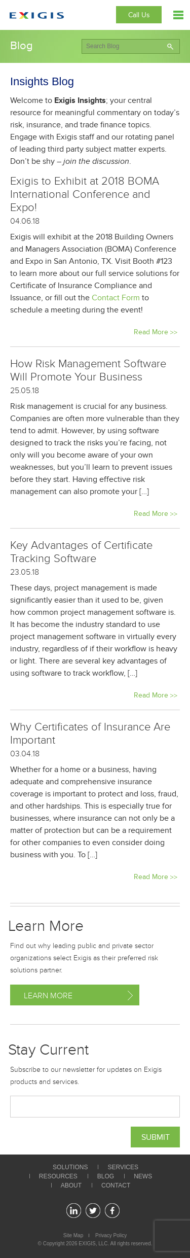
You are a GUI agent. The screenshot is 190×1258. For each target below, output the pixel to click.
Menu (178, 15)
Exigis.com (37, 15)
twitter (93, 1210)
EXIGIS (87, 1243)
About (71, 1185)
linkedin (73, 1210)
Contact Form (116, 298)
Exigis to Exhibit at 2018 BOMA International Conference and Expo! (84, 194)
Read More (151, 332)
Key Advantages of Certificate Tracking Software (81, 552)
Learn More (48, 996)
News (143, 1176)
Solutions (70, 1167)
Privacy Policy (111, 1235)
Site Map (73, 1235)
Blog (105, 1176)
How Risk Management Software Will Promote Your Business (88, 370)
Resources (58, 1176)
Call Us (139, 15)
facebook (112, 1210)
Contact (115, 1185)
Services (122, 1167)
